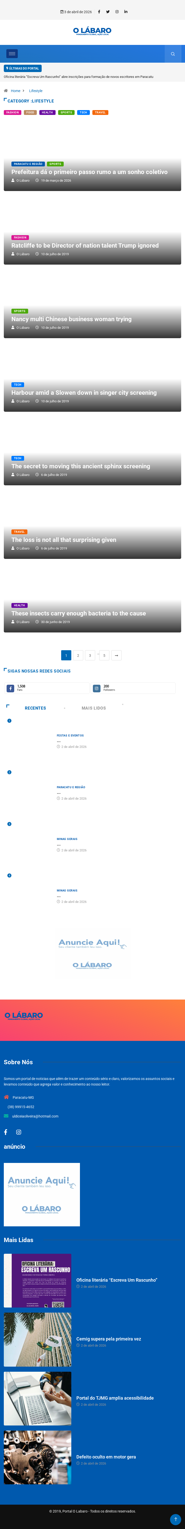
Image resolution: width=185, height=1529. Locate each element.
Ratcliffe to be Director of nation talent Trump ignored (85, 245)
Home (15, 91)
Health (47, 112)
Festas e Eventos (70, 735)
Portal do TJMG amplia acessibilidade (115, 1398)
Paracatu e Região (28, 164)
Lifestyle (35, 91)
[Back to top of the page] (176, 1519)
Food (30, 112)
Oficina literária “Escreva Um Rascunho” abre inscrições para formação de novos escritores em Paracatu (78, 77)
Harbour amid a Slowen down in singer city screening (84, 392)
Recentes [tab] (26, 708)
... (59, 740)
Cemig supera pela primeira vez (108, 1339)
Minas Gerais (67, 839)
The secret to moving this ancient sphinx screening (80, 466)
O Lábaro (22, 180)
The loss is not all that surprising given (63, 539)
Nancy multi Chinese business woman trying (71, 319)
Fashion (12, 112)
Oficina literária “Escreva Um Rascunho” (116, 1280)
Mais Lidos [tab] (85, 708)
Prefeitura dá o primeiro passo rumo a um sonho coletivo (89, 172)
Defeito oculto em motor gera (106, 1456)
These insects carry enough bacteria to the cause (78, 613)
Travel (100, 112)
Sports (66, 112)
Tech (83, 112)
